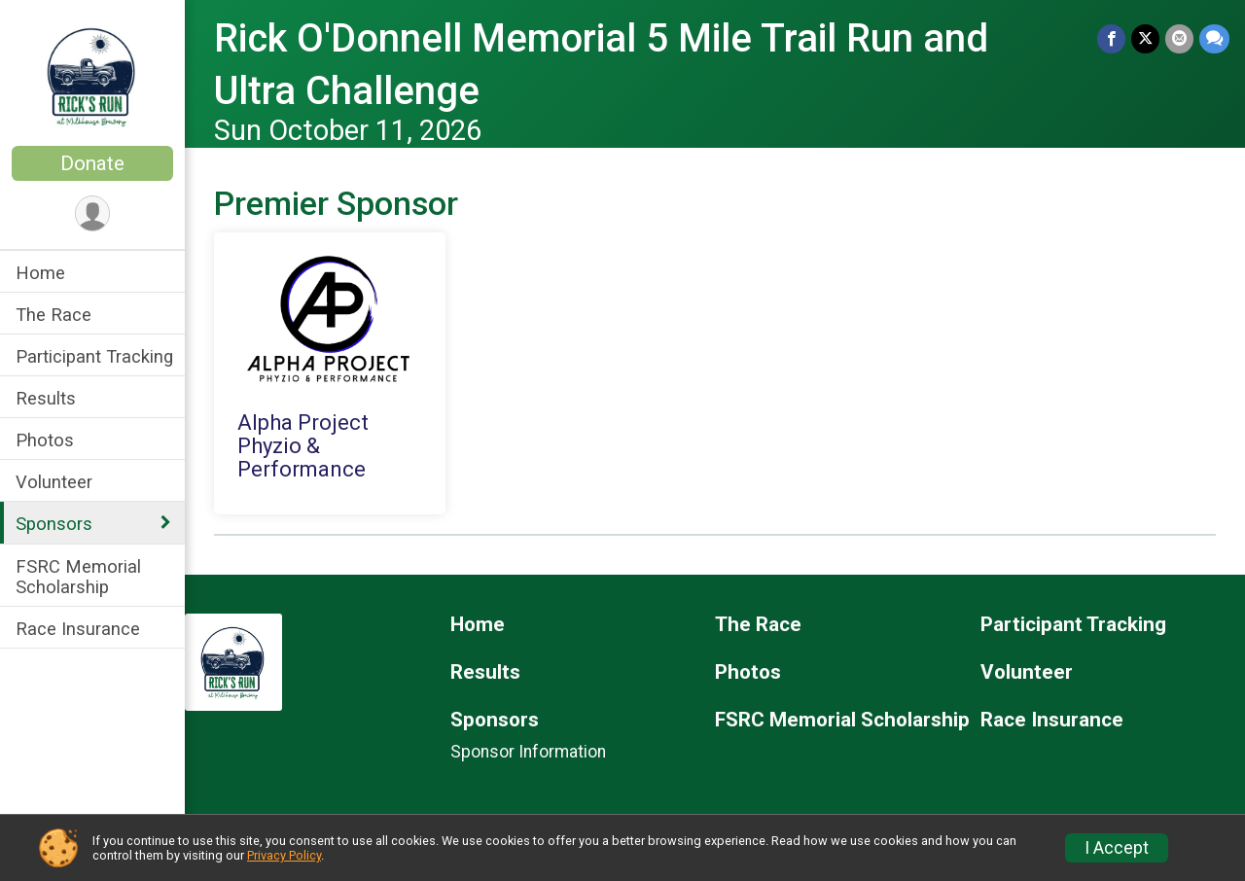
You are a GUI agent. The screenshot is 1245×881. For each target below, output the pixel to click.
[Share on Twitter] (1145, 38)
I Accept (1117, 848)
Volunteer (54, 482)
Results (46, 398)
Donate (92, 163)
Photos (45, 440)
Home (40, 273)
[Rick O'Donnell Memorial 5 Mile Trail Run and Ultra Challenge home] (92, 75)
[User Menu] (93, 213)
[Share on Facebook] (1111, 38)
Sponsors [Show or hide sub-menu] (54, 523)
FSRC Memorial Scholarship (78, 576)
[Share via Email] (1179, 38)
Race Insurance (78, 628)
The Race (53, 314)
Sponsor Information (528, 751)
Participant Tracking (94, 356)
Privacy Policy (284, 855)
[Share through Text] (1214, 38)
